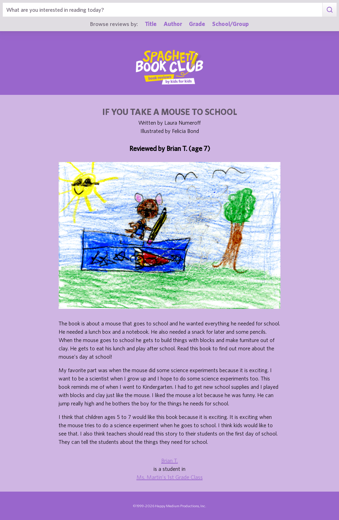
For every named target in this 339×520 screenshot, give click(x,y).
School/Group (230, 23)
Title (151, 23)
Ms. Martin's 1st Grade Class (170, 477)
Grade (197, 23)
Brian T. (169, 460)
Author (173, 23)
